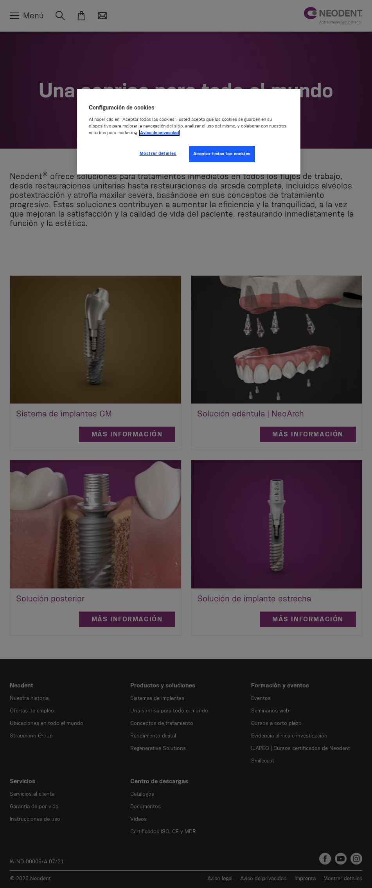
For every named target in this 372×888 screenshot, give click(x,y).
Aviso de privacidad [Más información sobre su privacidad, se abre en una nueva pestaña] (159, 133)
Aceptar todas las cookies (222, 154)
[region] (188, 131)
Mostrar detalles (158, 153)
